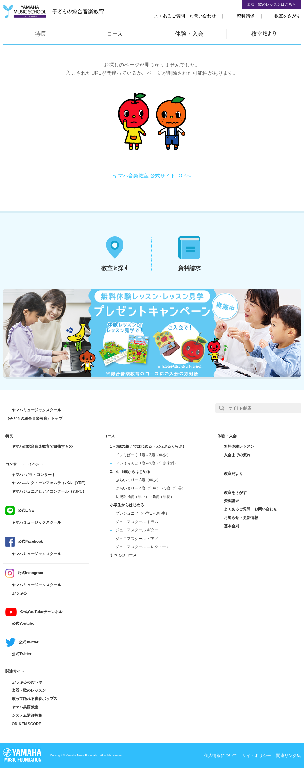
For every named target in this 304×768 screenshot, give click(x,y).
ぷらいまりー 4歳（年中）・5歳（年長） (151, 488)
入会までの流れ (237, 455)
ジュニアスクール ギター (137, 530)
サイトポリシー (256, 755)
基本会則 (231, 526)
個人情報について (220, 755)
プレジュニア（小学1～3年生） (142, 513)
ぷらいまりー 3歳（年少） (138, 480)
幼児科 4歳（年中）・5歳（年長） (145, 497)
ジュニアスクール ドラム (137, 522)
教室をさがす (287, 15)
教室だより (264, 33)
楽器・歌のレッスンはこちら (271, 4)
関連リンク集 (288, 755)
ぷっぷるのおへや (27, 682)
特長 (40, 33)
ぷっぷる (19, 593)
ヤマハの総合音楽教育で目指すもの (42, 446)
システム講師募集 (27, 715)
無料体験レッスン (239, 446)
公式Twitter (21, 654)
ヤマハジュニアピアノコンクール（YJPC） (49, 491)
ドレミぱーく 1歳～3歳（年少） (143, 455)
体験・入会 (189, 33)
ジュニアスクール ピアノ (137, 538)
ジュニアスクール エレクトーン (143, 547)
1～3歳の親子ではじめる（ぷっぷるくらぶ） (148, 446)
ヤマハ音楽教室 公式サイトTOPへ (152, 175)
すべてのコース (123, 555)
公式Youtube (23, 623)
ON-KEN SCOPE (26, 724)
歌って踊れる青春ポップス (34, 698)
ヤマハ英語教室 (25, 707)
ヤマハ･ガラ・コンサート (33, 474)
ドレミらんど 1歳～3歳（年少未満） (147, 463)
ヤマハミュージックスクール (36, 522)
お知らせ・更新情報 (241, 517)
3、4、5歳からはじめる (130, 472)
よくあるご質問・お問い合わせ (185, 15)
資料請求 (246, 15)
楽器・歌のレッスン (29, 690)
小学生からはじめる (127, 505)
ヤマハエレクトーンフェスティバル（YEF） (49, 483)
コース (115, 33)
